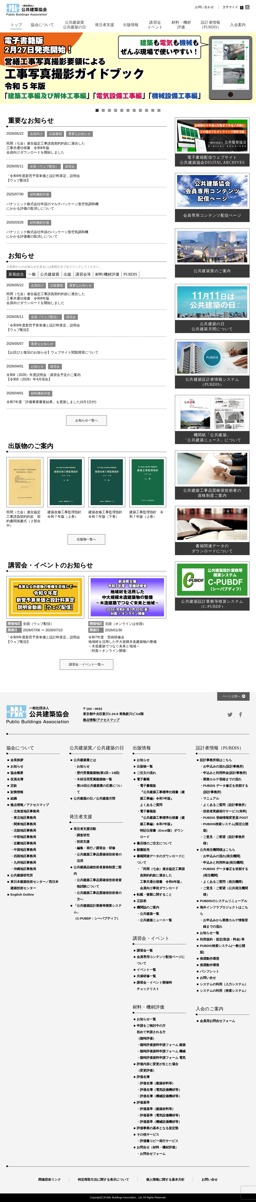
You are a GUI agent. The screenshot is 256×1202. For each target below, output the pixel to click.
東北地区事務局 (25, 817)
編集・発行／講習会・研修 (96, 848)
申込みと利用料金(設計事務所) (225, 773)
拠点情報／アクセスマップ (29, 805)
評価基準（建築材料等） (157, 1109)
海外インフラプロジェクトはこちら (224, 910)
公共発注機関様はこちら (217, 849)
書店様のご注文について (154, 843)
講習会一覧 (145, 950)
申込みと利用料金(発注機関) (223, 862)
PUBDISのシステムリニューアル (223, 901)
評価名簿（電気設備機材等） (161, 1089)
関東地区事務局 (25, 824)
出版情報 (142, 748)
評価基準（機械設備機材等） (161, 1121)
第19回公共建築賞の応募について (99, 789)
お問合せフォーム (153, 1153)
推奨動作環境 (209, 958)
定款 (13, 785)
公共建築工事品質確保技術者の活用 (99, 858)
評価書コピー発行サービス (159, 1141)
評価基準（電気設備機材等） (161, 1115)
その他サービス (148, 1134)
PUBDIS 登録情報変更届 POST (225, 817)
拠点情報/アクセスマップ (101, 720)
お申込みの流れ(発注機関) (221, 856)
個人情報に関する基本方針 (165, 1179)
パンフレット (209, 971)
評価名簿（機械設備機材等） (161, 1096)
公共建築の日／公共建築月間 (94, 798)
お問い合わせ (204, 7)
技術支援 (83, 841)
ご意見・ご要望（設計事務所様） (224, 840)
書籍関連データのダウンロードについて (161, 859)
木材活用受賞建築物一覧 (94, 779)
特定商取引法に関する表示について (103, 1179)
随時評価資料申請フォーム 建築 (163, 1045)
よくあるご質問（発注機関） (224, 881)
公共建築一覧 (149, 913)
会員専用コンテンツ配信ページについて (161, 960)
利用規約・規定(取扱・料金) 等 (222, 939)
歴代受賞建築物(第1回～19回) (98, 773)
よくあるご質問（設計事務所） (225, 805)
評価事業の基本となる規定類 (157, 1128)
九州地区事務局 (25, 862)
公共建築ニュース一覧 (156, 920)
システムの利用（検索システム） (224, 990)
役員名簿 (16, 779)
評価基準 (143, 1102)
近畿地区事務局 (25, 843)
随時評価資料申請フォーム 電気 (163, 1057)
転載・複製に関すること (154, 894)
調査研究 (83, 835)
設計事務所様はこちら (216, 760)
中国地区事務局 (25, 849)
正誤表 (141, 901)
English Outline (22, 894)
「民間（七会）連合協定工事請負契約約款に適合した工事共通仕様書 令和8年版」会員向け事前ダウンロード (162, 878)
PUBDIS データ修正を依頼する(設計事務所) (225, 789)
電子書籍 (143, 779)
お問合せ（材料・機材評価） (157, 1147)
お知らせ (16, 766)
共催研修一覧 (146, 976)
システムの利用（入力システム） (224, 984)
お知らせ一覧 (146, 1019)
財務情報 (16, 792)
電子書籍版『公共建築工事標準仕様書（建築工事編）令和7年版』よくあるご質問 (162, 795)
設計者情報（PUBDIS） (220, 748)
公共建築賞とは (85, 760)
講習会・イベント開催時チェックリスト (154, 986)
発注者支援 (81, 816)
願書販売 (143, 849)
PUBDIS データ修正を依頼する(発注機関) (225, 872)
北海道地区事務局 (26, 811)
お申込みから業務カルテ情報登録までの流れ (225, 923)
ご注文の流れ (146, 773)
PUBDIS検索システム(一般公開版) (222, 949)
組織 (13, 798)
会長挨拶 (16, 760)
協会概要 (16, 773)
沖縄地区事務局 (25, 869)
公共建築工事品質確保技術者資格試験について (99, 883)
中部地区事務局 (25, 837)
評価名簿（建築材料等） (157, 1083)
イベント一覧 (146, 969)
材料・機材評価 (148, 1007)
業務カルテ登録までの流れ (222, 779)
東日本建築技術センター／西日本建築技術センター (34, 885)
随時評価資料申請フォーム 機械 (163, 1051)
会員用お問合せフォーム (217, 1021)
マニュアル (211, 798)
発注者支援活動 (85, 829)
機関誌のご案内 (148, 907)
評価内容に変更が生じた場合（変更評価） (157, 1067)
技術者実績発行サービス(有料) (225, 811)
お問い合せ (208, 978)
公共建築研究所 (21, 875)
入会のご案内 (209, 1009)
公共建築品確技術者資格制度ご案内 (98, 870)
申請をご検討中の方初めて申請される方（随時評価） (151, 1032)
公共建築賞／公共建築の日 (96, 748)
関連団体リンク (49, 1179)
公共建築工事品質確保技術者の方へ (99, 896)
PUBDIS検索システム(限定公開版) (225, 827)
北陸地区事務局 (25, 830)
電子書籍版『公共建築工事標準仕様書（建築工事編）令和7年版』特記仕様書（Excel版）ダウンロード (162, 824)
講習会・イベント (151, 938)
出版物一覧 (145, 766)
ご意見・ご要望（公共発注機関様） (225, 891)
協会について (20, 748)
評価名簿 (143, 1077)
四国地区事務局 (25, 856)
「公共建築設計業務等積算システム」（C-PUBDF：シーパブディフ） (98, 912)
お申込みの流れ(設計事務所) (223, 766)
